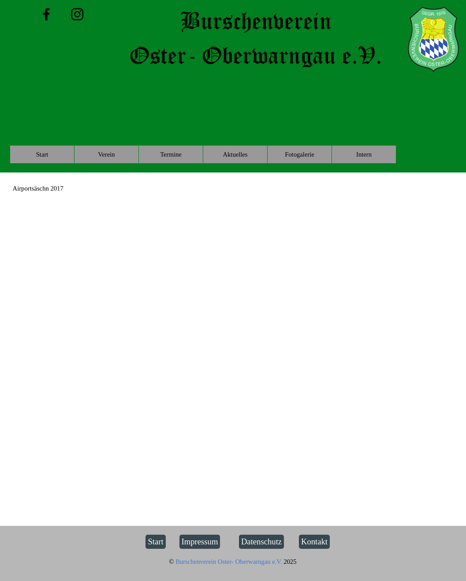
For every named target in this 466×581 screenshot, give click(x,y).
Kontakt (314, 541)
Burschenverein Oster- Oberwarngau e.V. (229, 561)
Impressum (200, 541)
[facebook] (46, 14)
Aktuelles (235, 154)
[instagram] (77, 14)
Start (42, 154)
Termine (171, 154)
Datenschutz (261, 541)
